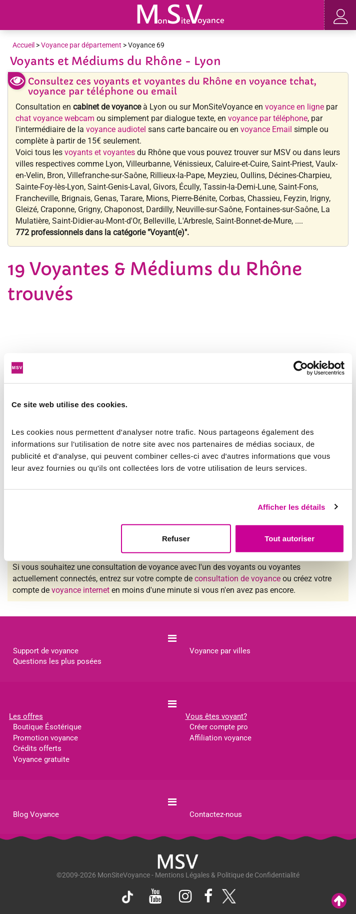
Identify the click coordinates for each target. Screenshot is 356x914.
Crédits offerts (37, 748)
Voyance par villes (220, 650)
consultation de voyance (237, 578)
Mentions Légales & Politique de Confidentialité (227, 875)
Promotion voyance (45, 737)
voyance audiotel (116, 129)
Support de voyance (45, 650)
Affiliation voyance (221, 737)
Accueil (23, 45)
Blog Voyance (36, 814)
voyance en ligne (294, 107)
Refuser (176, 538)
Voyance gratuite (41, 759)
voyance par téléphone (268, 118)
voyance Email (266, 129)
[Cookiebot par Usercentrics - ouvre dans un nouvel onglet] (300, 367)
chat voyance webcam (55, 118)
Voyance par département (81, 45)
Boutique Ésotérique (47, 726)
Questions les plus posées (57, 661)
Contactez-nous (216, 814)
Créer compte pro (219, 726)
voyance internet (81, 590)
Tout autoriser (289, 538)
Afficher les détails (291, 506)
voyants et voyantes (99, 152)
